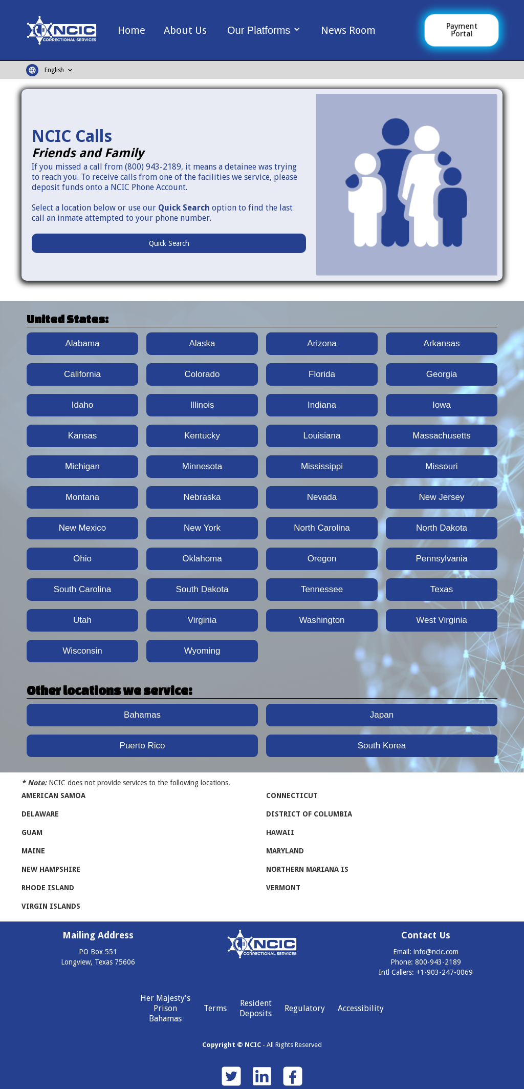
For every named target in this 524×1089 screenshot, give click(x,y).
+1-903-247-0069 (444, 972)
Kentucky (202, 436)
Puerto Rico (142, 745)
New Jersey (442, 497)
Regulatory (305, 1008)
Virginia (202, 620)
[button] (264, 29)
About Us (185, 30)
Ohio (82, 558)
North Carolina (322, 528)
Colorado (202, 374)
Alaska (202, 343)
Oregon (322, 558)
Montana (82, 497)
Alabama (82, 343)
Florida (322, 374)
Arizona (322, 343)
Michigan (82, 466)
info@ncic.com (435, 952)
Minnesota (202, 466)
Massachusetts (441, 436)
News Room (348, 30)
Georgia (441, 374)
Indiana (322, 405)
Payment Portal (461, 30)
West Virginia (441, 620)
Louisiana (322, 436)
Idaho (83, 405)
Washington (321, 620)
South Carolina (82, 589)
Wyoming (202, 651)
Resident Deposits (255, 1008)
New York (202, 528)
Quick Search (169, 243)
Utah (82, 620)
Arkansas (442, 343)
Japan (382, 715)
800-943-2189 (438, 962)
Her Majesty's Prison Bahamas (165, 1008)
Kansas (82, 436)
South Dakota (202, 589)
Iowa (441, 405)
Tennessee (322, 589)
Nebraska (202, 497)
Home (131, 30)
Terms (215, 1008)
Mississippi (322, 466)
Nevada (322, 497)
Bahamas (142, 715)
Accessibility (361, 1008)
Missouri (441, 466)
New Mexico (82, 528)
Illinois (202, 405)
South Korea (382, 745)
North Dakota (441, 528)
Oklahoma (202, 558)
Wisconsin (82, 651)
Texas (441, 589)
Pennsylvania (441, 558)
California (82, 374)
